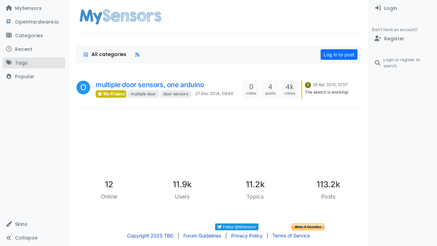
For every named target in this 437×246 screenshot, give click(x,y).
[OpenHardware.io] (34, 21)
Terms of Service (291, 235)
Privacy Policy (247, 235)
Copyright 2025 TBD (150, 235)
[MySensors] (34, 8)
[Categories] (34, 35)
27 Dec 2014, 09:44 (214, 93)
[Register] (403, 38)
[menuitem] (403, 8)
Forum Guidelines (202, 235)
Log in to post (339, 54)
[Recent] (34, 49)
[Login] (403, 8)
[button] (34, 224)
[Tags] (34, 62)
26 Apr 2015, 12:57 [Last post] (330, 84)
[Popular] (34, 76)
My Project (111, 93)
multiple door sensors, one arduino (150, 85)
